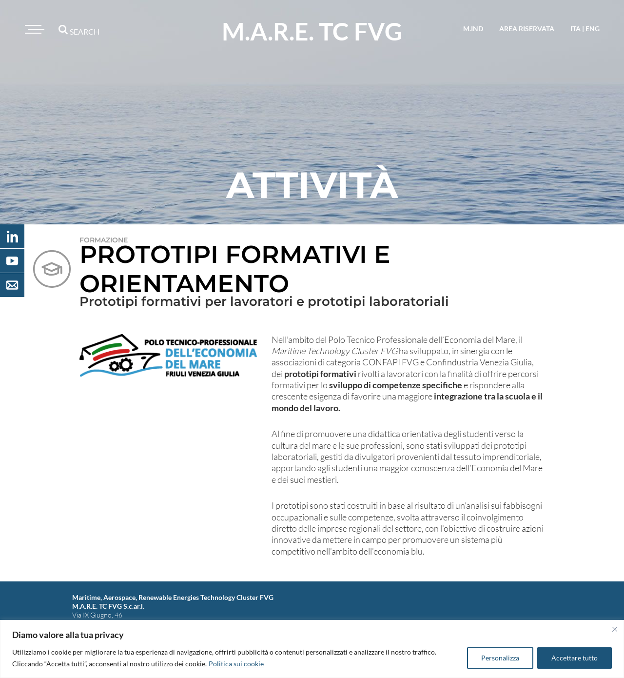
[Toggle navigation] (33, 29)
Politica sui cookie (236, 663)
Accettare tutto (574, 658)
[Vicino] (614, 629)
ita (575, 28)
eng (592, 28)
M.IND (473, 28)
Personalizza (500, 658)
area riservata (526, 28)
